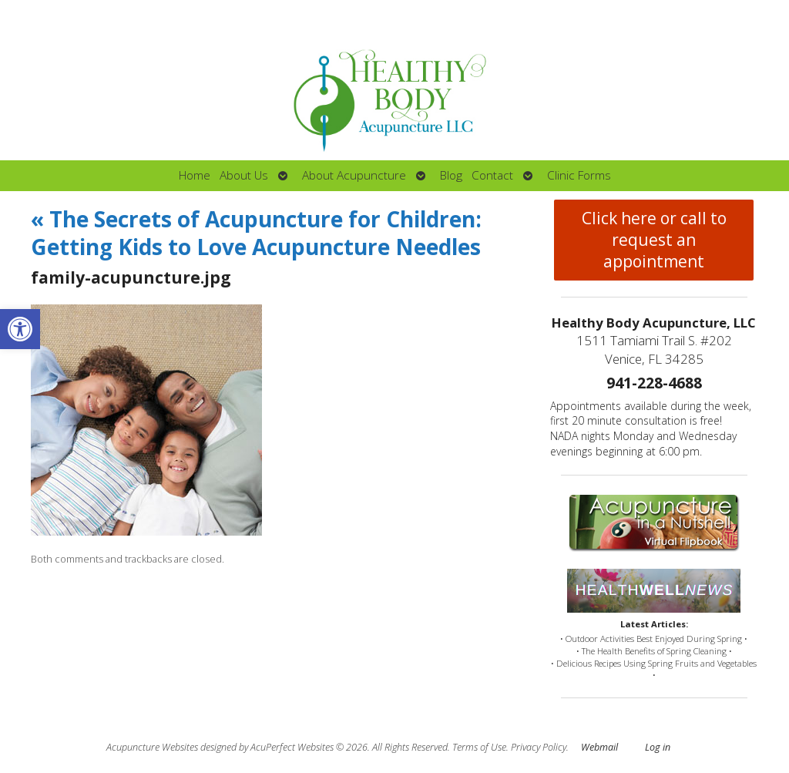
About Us (244, 175)
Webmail (599, 747)
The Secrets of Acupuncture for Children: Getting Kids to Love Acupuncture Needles (256, 232)
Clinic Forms (579, 175)
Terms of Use (479, 747)
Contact (492, 175)
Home (194, 175)
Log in (657, 747)
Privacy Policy (538, 747)
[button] (20, 329)
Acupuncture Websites (152, 747)
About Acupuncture (354, 175)
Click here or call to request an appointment (654, 239)
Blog (451, 175)
